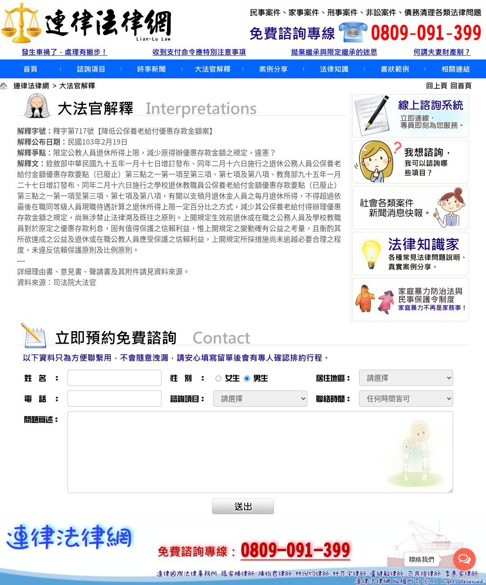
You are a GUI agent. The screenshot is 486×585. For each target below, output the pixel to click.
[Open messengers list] (464, 559)
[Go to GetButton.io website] (464, 576)
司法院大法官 (74, 282)
